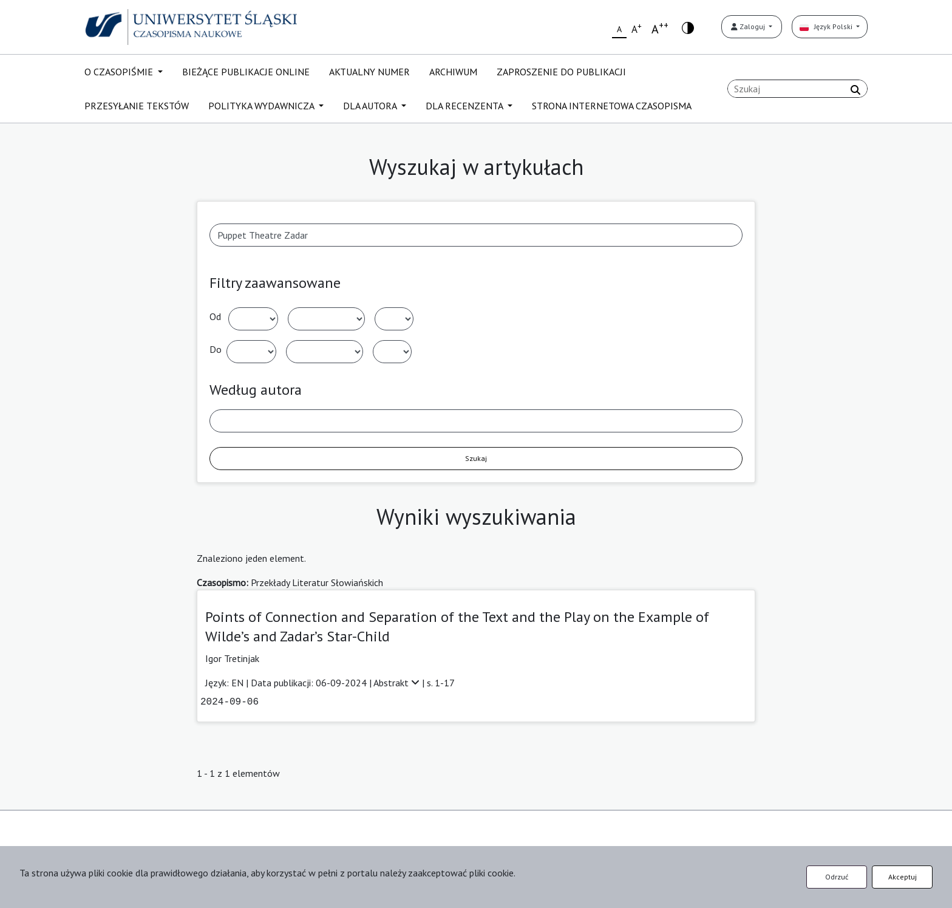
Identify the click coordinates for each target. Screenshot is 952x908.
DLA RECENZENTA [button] (465, 106)
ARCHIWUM (453, 72)
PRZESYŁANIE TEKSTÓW (136, 106)
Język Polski (827, 26)
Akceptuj (902, 876)
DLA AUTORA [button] (371, 106)
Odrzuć (836, 876)
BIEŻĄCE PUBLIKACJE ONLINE (246, 72)
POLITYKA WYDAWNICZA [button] (262, 106)
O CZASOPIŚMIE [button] (119, 72)
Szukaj (476, 458)
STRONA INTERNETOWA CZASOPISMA (612, 106)
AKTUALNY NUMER (369, 72)
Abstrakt (397, 683)
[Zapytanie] (797, 88)
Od (215, 316)
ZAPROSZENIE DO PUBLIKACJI (561, 72)
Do (215, 349)
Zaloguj (749, 26)
